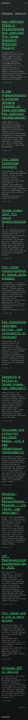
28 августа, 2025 (7, 547)
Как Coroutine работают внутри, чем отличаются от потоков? (14, 329)
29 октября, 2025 (7, 313)
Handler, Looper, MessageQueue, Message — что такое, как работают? (14, 503)
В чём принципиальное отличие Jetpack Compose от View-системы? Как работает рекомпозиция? (14, 104)
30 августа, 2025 (7, 421)
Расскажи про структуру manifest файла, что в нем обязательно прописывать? (13, 441)
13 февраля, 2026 (7, 82)
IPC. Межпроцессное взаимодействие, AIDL (14, 561)
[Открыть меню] (25, 3)
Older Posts (22, 707)
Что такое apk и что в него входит (14, 616)
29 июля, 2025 (6, 659)
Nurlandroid (6, 3)
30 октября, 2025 (7, 258)
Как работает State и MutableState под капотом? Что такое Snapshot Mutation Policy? (13, 34)
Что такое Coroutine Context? (10, 162)
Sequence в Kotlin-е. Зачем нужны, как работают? (14, 382)
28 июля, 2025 (6, 700)
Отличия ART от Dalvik (12, 669)
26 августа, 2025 (7, 604)
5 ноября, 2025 (6, 201)
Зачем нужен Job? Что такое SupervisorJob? (14, 217)
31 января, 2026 (6, 150)
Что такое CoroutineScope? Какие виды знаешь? (14, 272)
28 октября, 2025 (7, 368)
